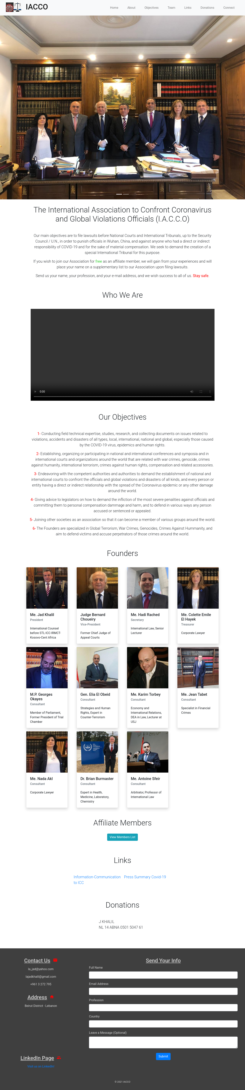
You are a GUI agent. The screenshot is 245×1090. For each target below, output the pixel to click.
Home (114, 7)
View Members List (122, 837)
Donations (207, 7)
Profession (96, 1000)
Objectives (151, 7)
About (131, 7)
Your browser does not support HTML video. (123, 355)
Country (94, 1016)
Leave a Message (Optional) (107, 1033)
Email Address (98, 984)
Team (171, 7)
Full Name (96, 967)
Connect (229, 7)
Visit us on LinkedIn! (40, 1066)
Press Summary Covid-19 (145, 877)
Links (187, 7)
